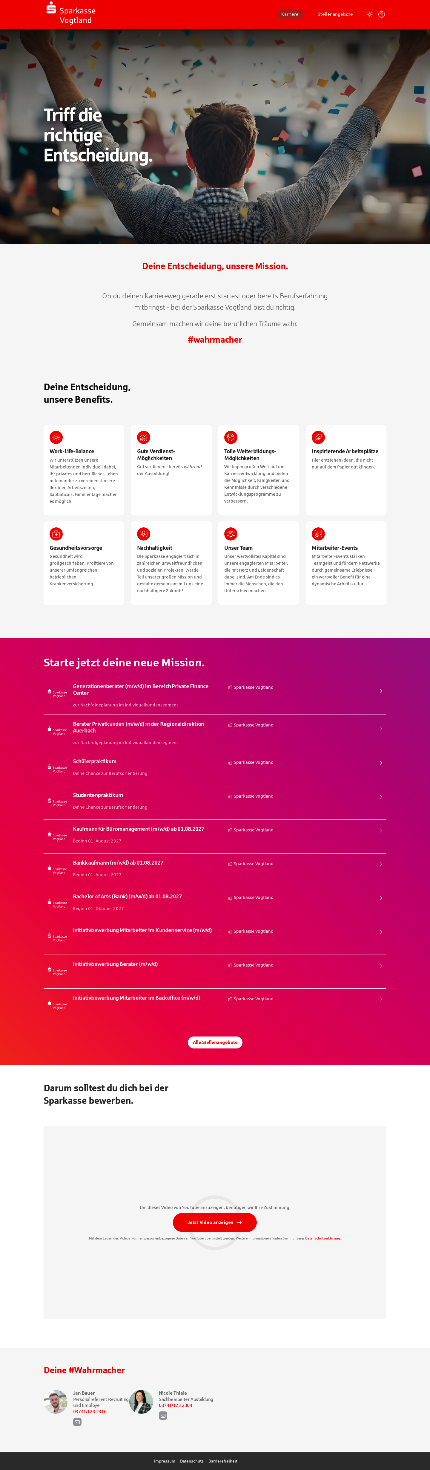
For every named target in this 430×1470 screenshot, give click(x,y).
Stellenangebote (335, 14)
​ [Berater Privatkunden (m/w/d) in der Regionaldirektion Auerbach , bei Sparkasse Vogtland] (215, 733)
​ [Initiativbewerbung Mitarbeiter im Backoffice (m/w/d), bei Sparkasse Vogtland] (215, 1005)
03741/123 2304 (175, 1405)
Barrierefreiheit (222, 1461)
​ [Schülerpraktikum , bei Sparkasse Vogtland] (215, 769)
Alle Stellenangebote (215, 1042)
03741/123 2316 (89, 1411)
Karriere (290, 14)
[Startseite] (88, 14)
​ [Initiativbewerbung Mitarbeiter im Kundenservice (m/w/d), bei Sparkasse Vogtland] (215, 938)
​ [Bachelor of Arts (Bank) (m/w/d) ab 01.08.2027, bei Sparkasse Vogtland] (215, 904)
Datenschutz (192, 1461)
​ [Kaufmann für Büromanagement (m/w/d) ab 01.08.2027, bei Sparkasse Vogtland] (215, 836)
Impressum (164, 1461)
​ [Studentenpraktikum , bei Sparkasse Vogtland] (215, 802)
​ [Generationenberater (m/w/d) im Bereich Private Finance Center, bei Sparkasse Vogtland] (215, 696)
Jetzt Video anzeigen (211, 1223)
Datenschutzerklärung (322, 1240)
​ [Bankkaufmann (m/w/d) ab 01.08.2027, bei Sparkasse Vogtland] (215, 870)
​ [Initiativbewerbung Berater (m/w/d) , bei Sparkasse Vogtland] (215, 971)
